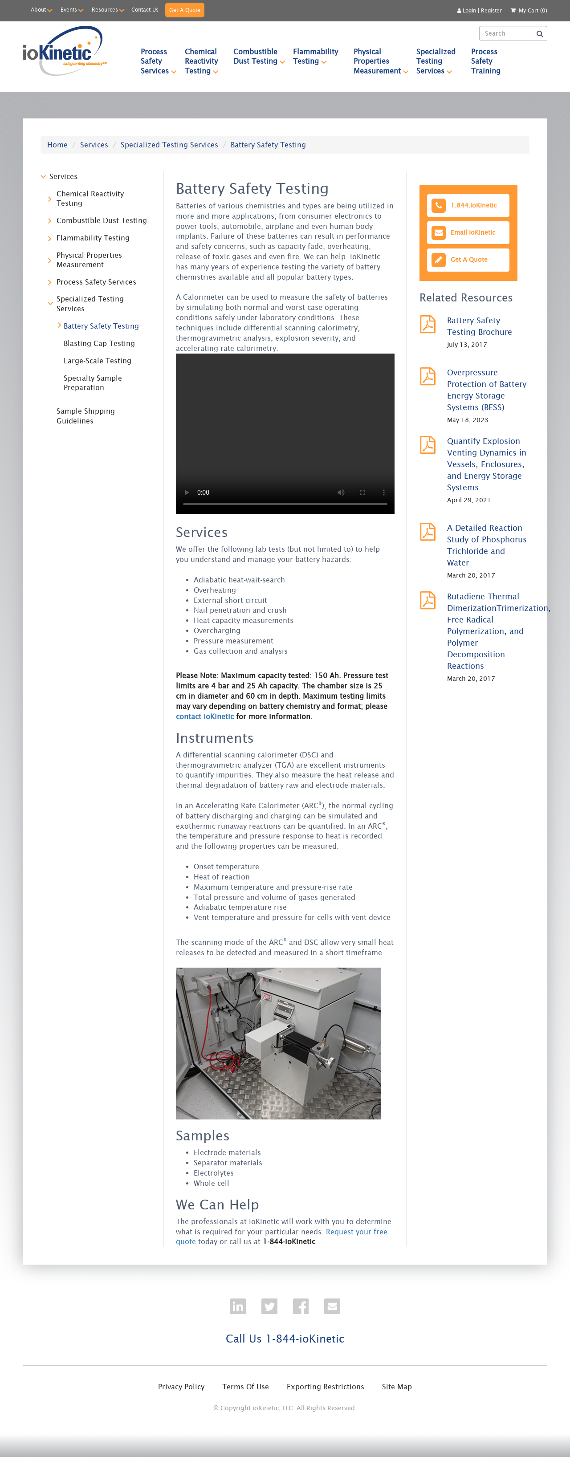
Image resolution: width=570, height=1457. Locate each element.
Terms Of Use (245, 1387)
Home (57, 145)
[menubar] (321, 61)
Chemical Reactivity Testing (205, 61)
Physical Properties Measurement (381, 61)
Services (94, 145)
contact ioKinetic (205, 716)
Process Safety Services (159, 61)
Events (69, 9)
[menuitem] (155, 61)
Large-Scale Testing (97, 361)
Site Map (397, 1387)
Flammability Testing (319, 56)
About (38, 9)
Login (466, 10)
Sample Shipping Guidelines (86, 415)
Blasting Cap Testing (99, 343)
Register (491, 10)
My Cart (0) (533, 10)
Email (462, 232)
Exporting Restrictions (325, 1387)
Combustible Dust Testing (259, 56)
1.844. (463, 205)
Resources (105, 9)
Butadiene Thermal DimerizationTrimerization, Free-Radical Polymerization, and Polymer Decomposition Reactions (499, 631)
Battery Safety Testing (101, 326)
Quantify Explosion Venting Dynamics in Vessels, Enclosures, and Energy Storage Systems (486, 464)
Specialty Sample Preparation (93, 382)
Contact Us (145, 9)
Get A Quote (184, 10)
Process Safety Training (486, 61)
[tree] (95, 302)
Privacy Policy (181, 1387)
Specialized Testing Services (440, 61)
